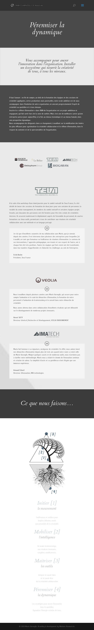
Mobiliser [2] (47, 532)
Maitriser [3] (47, 560)
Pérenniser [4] (47, 589)
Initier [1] (47, 503)
